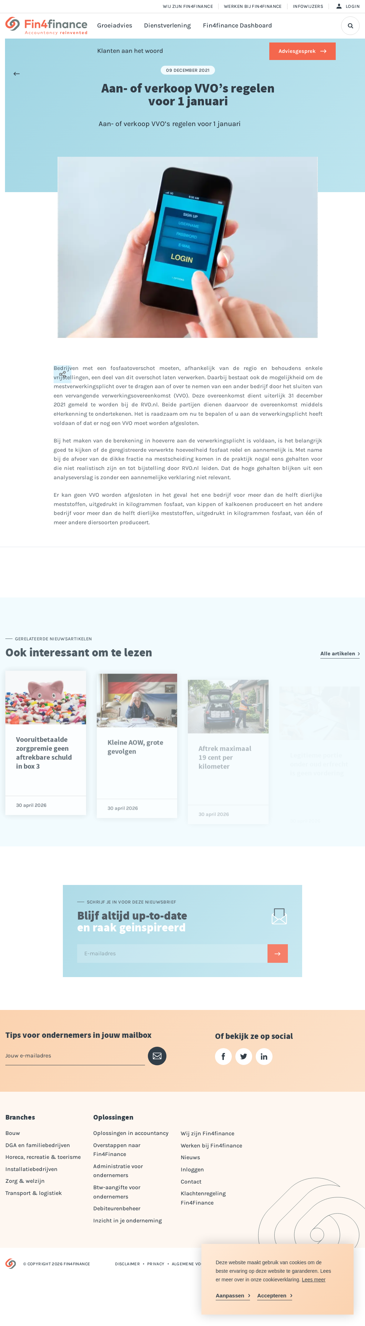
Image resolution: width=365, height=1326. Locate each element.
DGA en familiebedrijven (37, 1145)
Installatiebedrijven (31, 1169)
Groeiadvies (114, 25)
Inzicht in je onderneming (127, 1220)
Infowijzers (308, 6)
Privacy (156, 1263)
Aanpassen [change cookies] (230, 1295)
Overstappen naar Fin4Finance (116, 1150)
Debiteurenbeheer (116, 1208)
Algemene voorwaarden (200, 1263)
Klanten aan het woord (130, 51)
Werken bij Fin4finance (253, 6)
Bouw (12, 1133)
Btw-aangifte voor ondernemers (116, 1192)
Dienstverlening (167, 25)
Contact (191, 1181)
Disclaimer (127, 1263)
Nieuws (190, 1157)
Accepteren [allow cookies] (271, 1295)
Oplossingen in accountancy (131, 1133)
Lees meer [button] (313, 1279)
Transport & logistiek (33, 1193)
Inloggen (192, 1169)
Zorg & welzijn (25, 1180)
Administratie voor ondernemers (118, 1171)
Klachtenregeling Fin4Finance (203, 1198)
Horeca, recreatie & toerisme (43, 1157)
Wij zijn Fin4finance (188, 6)
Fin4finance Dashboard (237, 25)
